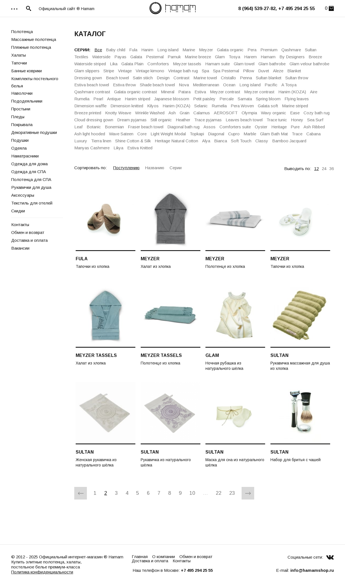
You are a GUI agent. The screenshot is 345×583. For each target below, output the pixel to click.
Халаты (18, 55)
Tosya (234, 56)
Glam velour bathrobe (309, 63)
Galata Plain (132, 63)
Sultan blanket (268, 77)
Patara (184, 91)
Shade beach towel (157, 84)
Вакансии (20, 248)
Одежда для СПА (28, 171)
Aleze (278, 70)
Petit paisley (204, 98)
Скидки (18, 210)
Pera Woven (242, 105)
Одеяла (19, 148)
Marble (250, 133)
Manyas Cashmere (92, 147)
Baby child (115, 49)
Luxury (80, 140)
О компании (163, 556)
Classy (261, 140)
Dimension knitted (126, 105)
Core (142, 133)
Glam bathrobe (272, 63)
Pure (295, 126)
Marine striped (295, 105)
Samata (245, 98)
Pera (251, 49)
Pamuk (174, 56)
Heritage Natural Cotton (176, 140)
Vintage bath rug (183, 70)
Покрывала (22, 124)
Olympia (249, 112)
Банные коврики (26, 70)
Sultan (310, 49)
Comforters (158, 63)
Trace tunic (277, 119)
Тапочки (19, 63)
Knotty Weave (118, 112)
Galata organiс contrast (135, 91)
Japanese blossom (171, 98)
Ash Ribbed (314, 126)
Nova (184, 84)
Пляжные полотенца (31, 47)
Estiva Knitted (139, 147)
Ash (172, 112)
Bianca (220, 140)
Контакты (20, 224)
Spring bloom (268, 98)
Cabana (313, 133)
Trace (297, 133)
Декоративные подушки (34, 132)
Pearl (98, 98)
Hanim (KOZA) (292, 91)
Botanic (94, 126)
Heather (183, 119)
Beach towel (117, 77)
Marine (188, 49)
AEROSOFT (226, 112)
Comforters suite (235, 126)
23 (232, 493)
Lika (113, 63)
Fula (133, 49)
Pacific (271, 84)
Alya (206, 140)
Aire (313, 91)
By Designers (292, 56)
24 (324, 168)
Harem (250, 56)
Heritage (279, 126)
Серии (176, 167)
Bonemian (114, 126)
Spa (205, 70)
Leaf (78, 126)
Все (98, 49)
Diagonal (216, 133)
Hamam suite (217, 63)
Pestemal (155, 56)
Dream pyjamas (132, 119)
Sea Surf (315, 119)
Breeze (315, 56)
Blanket (294, 70)
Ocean (229, 84)
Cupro (234, 133)
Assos (209, 126)
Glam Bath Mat (274, 133)
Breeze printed (87, 112)
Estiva (200, 91)
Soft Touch (241, 140)
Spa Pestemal (226, 70)
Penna (246, 77)
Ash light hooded (89, 133)
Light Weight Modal (168, 133)
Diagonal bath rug (183, 126)
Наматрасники (25, 156)
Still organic (161, 119)
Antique (114, 98)
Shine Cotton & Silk (133, 140)
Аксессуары (22, 195)
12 (316, 168)
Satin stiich (143, 77)
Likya (118, 147)
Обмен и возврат (27, 232)
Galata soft (268, 105)
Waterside (101, 56)
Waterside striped (90, 63)
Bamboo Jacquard (289, 140)
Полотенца (22, 31)
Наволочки (22, 93)
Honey (297, 119)
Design (163, 77)
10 (192, 493)
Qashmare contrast (92, 91)
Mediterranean (206, 84)
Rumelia (81, 98)
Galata (136, 56)
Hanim (147, 49)
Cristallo (228, 77)
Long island (168, 49)
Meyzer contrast (225, 91)
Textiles (81, 56)
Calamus (201, 112)
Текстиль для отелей (31, 203)
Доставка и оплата (29, 240)
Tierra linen (101, 140)
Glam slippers (86, 70)
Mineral (167, 91)
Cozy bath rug (317, 112)
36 (331, 168)
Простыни (20, 108)
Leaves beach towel (244, 119)
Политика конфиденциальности (42, 572)
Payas (120, 56)
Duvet (263, 70)
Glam (220, 56)
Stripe (108, 70)
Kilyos (153, 105)
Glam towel (244, 63)
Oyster (261, 126)
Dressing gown (88, 77)
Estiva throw (124, 84)
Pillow (248, 70)
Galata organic (230, 49)
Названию (154, 167)
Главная (140, 556)
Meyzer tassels (187, 63)
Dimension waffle (90, 105)
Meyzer (206, 49)
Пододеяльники (26, 101)
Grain (184, 112)
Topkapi (197, 133)
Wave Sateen (121, 133)
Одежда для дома (29, 163)
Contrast (181, 77)
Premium (268, 49)
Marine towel (205, 77)
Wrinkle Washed (150, 112)
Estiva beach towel (91, 84)
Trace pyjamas (208, 119)
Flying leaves (296, 98)
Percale (226, 98)
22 (218, 493)
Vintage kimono (150, 70)
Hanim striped (137, 98)
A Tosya (289, 84)
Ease (295, 112)
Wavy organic (273, 112)
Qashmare (291, 49)
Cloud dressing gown (93, 119)
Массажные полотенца (33, 39)
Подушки (20, 140)
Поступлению (126, 167)
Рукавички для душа (31, 187)
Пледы (17, 116)
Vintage (125, 70)
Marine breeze (198, 56)
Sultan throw (296, 77)
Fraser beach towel (145, 126)
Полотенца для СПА (31, 179)
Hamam (268, 56)
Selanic (201, 105)
